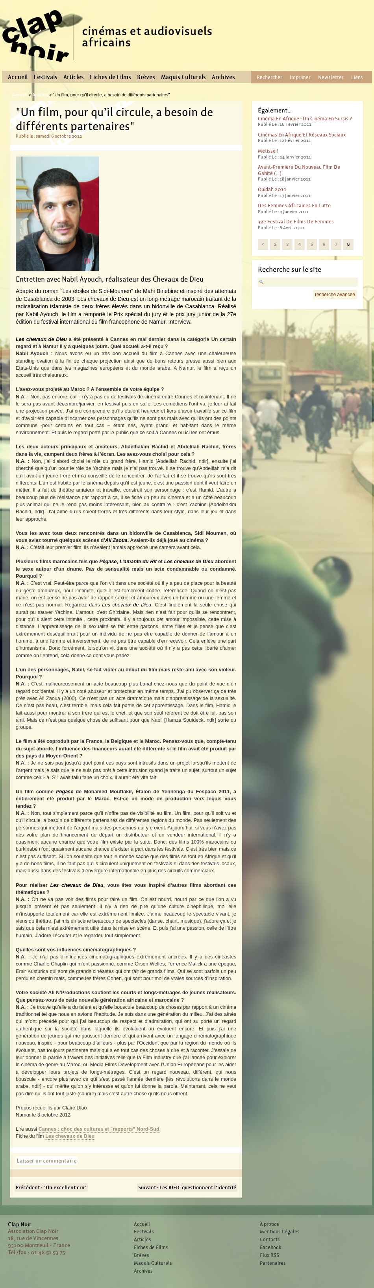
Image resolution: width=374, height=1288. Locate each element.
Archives (223, 77)
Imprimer (300, 77)
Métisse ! (268, 151)
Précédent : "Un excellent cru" (51, 1187)
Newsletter (331, 77)
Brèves (146, 77)
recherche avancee (335, 294)
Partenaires (273, 1263)
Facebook (270, 1247)
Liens (357, 77)
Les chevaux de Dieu (69, 1136)
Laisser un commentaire (46, 1160)
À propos (269, 1224)
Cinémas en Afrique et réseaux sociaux (302, 135)
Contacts (270, 1239)
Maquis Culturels (183, 77)
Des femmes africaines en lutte (294, 205)
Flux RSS (269, 1255)
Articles (73, 77)
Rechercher (269, 77)
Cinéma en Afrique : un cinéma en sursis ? (305, 119)
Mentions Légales (280, 1232)
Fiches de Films (110, 77)
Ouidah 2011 (272, 189)
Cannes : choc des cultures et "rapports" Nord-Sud (99, 1129)
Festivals (45, 77)
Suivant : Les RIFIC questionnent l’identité (187, 1187)
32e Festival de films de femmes (296, 222)
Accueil (18, 77)
